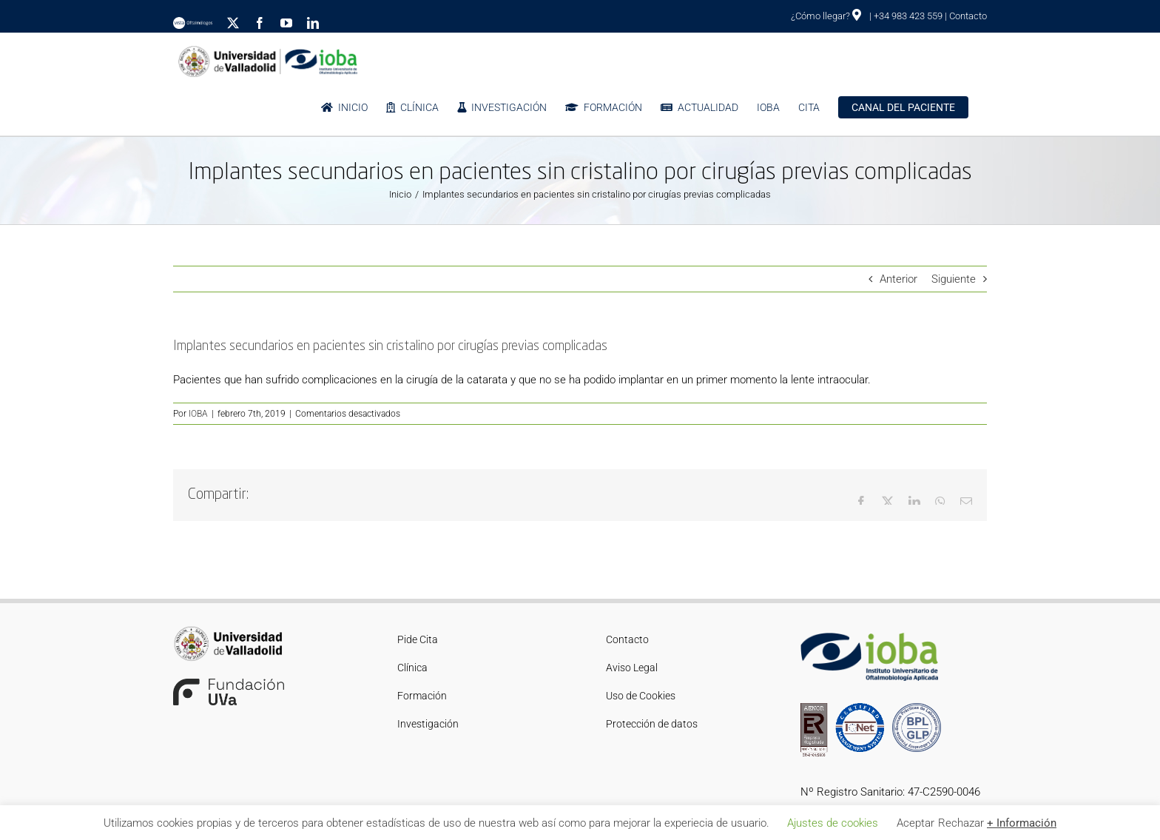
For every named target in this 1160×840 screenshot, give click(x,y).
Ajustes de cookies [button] (832, 823)
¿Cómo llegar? (826, 15)
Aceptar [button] (915, 823)
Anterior (898, 279)
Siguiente (953, 279)
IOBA (198, 414)
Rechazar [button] (961, 823)
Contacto (968, 15)
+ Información (1021, 823)
